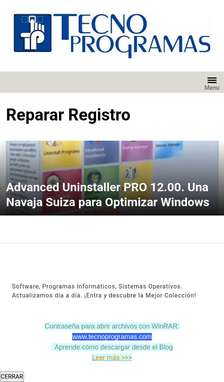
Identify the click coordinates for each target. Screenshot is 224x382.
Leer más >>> (112, 357)
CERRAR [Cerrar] (12, 376)
